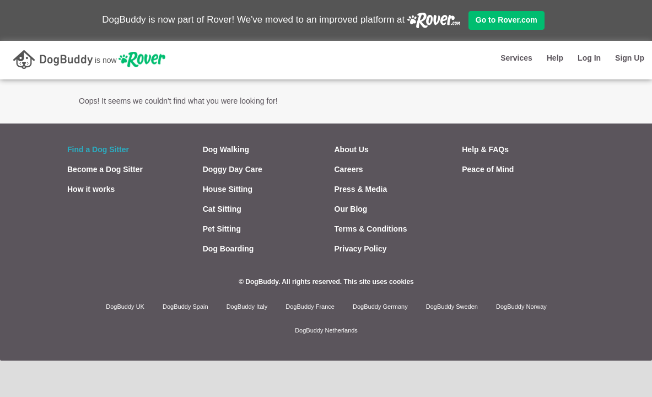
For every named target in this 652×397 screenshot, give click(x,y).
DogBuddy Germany (380, 306)
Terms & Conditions (371, 228)
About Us (352, 149)
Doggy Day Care (232, 169)
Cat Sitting (222, 209)
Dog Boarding (228, 248)
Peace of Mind (488, 169)
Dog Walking (226, 149)
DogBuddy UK (125, 306)
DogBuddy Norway (521, 306)
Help (555, 57)
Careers (349, 169)
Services (516, 57)
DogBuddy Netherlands (326, 330)
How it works (91, 189)
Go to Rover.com (506, 19)
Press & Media (361, 189)
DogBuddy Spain (185, 306)
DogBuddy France (310, 306)
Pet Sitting (222, 228)
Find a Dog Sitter (98, 149)
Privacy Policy (361, 248)
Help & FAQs (485, 149)
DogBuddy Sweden (452, 306)
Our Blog (351, 209)
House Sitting (227, 189)
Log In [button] (589, 57)
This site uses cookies (378, 282)
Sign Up (629, 57)
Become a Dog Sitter (105, 169)
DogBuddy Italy (247, 306)
